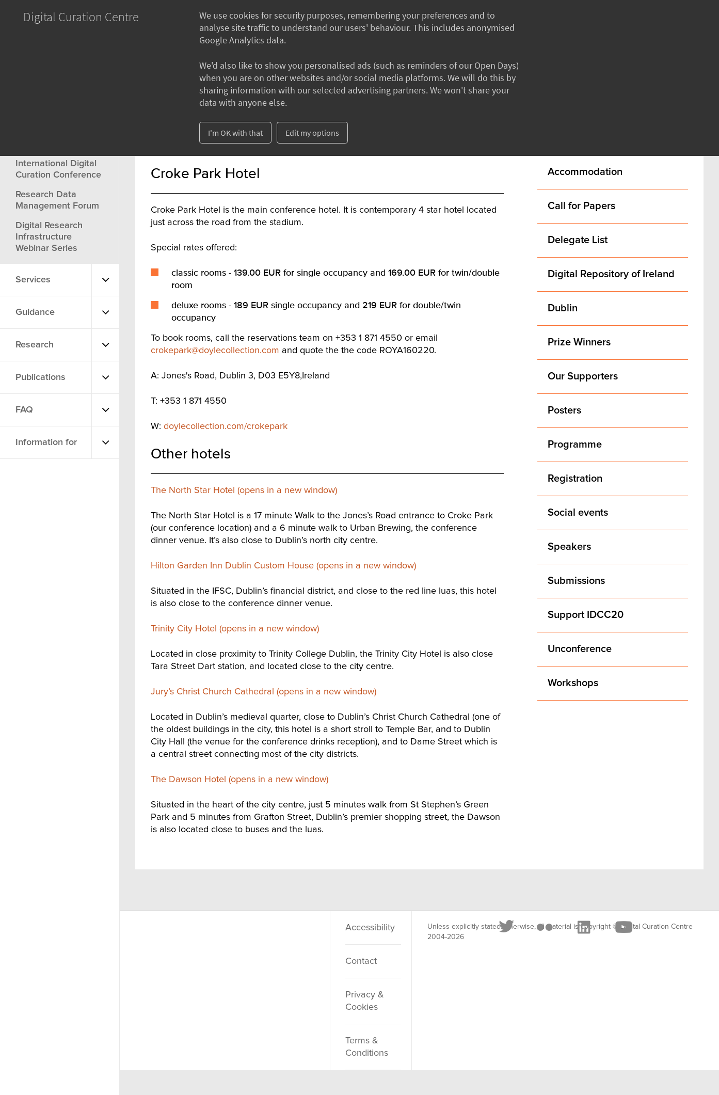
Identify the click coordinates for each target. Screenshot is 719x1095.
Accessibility (370, 927)
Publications (40, 377)
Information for (46, 442)
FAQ (24, 410)
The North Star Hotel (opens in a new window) (244, 490)
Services (33, 279)
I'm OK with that (235, 133)
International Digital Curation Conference (58, 169)
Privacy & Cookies (364, 1001)
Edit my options (312, 133)
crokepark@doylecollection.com (215, 350)
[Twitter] (166, 940)
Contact (361, 961)
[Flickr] (204, 940)
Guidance (35, 312)
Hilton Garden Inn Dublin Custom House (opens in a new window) (283, 565)
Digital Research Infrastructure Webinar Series (49, 237)
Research (34, 345)
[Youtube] (282, 940)
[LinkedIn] (242, 940)
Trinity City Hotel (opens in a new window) (235, 628)
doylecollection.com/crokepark (225, 426)
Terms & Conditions (366, 1047)
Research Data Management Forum (57, 200)
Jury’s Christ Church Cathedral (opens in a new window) (263, 691)
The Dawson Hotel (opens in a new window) (239, 779)
